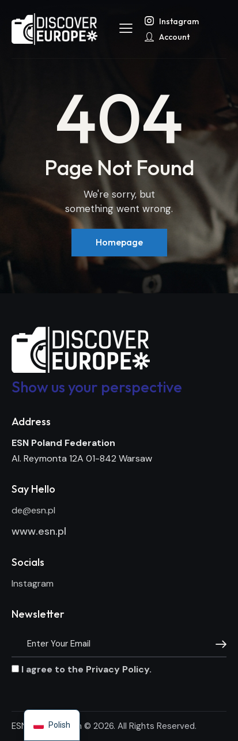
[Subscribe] (217, 644)
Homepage (119, 242)
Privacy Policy (117, 669)
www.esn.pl (39, 531)
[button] (126, 28)
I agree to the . (82, 669)
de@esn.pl (33, 510)
